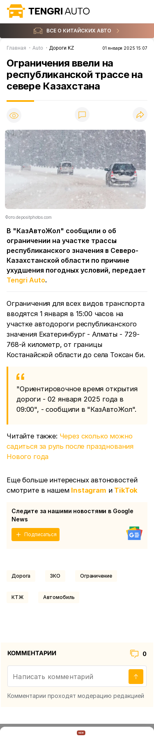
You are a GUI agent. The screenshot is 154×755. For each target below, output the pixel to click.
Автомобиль (59, 597)
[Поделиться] (140, 115)
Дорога (20, 576)
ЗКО (55, 576)
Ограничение (96, 576)
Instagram (88, 490)
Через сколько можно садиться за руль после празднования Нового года (70, 446)
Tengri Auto (26, 280)
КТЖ (17, 597)
